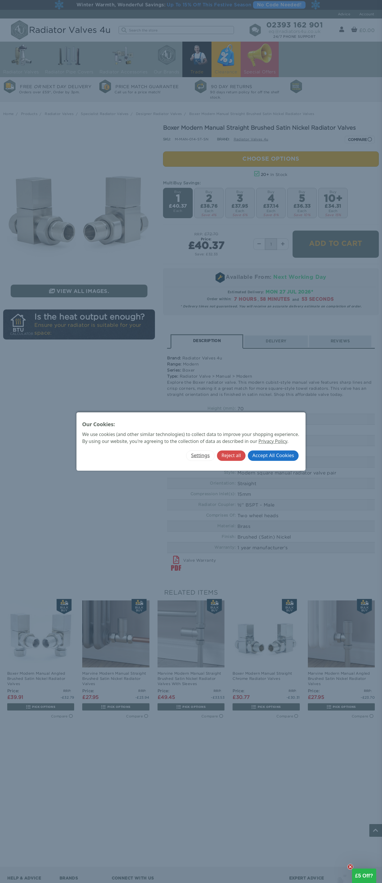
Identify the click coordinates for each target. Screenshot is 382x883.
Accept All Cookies (273, 455)
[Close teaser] (350, 867)
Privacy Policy (273, 441)
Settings (200, 455)
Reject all (231, 455)
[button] (364, 876)
